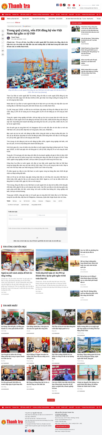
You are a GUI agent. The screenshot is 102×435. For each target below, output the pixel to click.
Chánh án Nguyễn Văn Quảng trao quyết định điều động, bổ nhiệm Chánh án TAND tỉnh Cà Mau (88, 384)
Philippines (48, 201)
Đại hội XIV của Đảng (40, 18)
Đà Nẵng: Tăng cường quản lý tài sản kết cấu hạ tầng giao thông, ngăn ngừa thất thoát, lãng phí (88, 356)
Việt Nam (15, 201)
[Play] (79, 5)
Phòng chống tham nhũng (41, 14)
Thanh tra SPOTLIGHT (88, 14)
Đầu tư (17, 22)
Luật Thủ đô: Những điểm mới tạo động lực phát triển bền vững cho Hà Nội (89, 293)
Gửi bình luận (61, 229)
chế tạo (34, 201)
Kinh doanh (10, 22)
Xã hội (58, 14)
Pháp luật (64, 14)
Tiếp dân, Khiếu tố (25, 14)
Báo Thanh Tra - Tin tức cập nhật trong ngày (15, 6)
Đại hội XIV (27, 18)
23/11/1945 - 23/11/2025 (57, 18)
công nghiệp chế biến (36, 204)
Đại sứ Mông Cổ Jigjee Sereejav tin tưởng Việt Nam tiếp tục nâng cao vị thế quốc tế (38, 356)
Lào (20, 201)
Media (52, 14)
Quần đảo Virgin (25, 204)
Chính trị (8, 14)
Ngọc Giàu (29, 386)
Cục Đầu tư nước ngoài (13, 204)
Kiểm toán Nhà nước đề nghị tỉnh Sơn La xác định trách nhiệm (89, 61)
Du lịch (78, 14)
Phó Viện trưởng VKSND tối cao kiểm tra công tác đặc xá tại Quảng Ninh (63, 356)
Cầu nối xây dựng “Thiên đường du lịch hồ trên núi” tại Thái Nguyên (90, 40)
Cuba (54, 201)
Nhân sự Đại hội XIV (14, 18)
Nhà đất (71, 14)
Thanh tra (15, 14)
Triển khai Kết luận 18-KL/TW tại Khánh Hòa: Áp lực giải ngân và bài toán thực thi (51, 276)
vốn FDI (60, 201)
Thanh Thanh (15, 37)
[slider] (86, 5)
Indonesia (40, 201)
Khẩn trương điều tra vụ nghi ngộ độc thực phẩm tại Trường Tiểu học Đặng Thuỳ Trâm (89, 71)
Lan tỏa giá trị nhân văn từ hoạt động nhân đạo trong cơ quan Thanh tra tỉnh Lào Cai (12, 356)
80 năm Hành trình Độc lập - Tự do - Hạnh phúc (81, 18)
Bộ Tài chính (27, 201)
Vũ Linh (28, 331)
